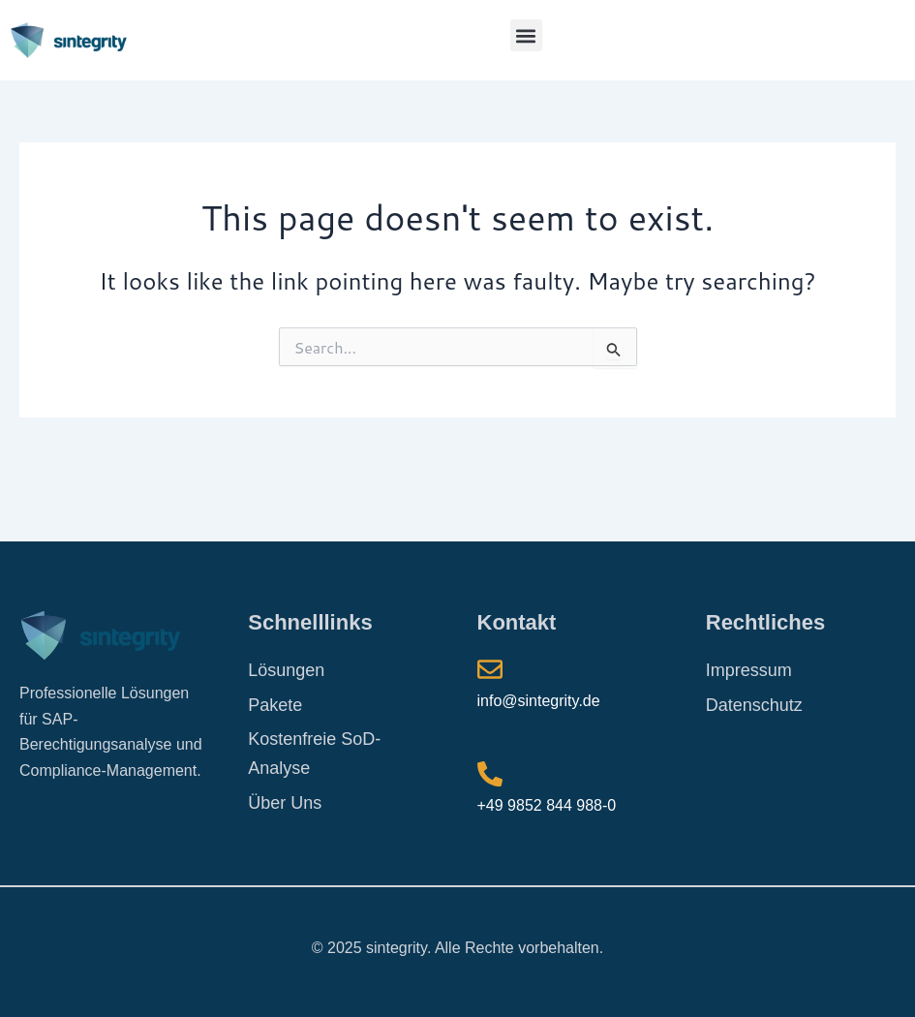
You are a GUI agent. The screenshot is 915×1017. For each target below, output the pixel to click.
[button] (526, 35)
